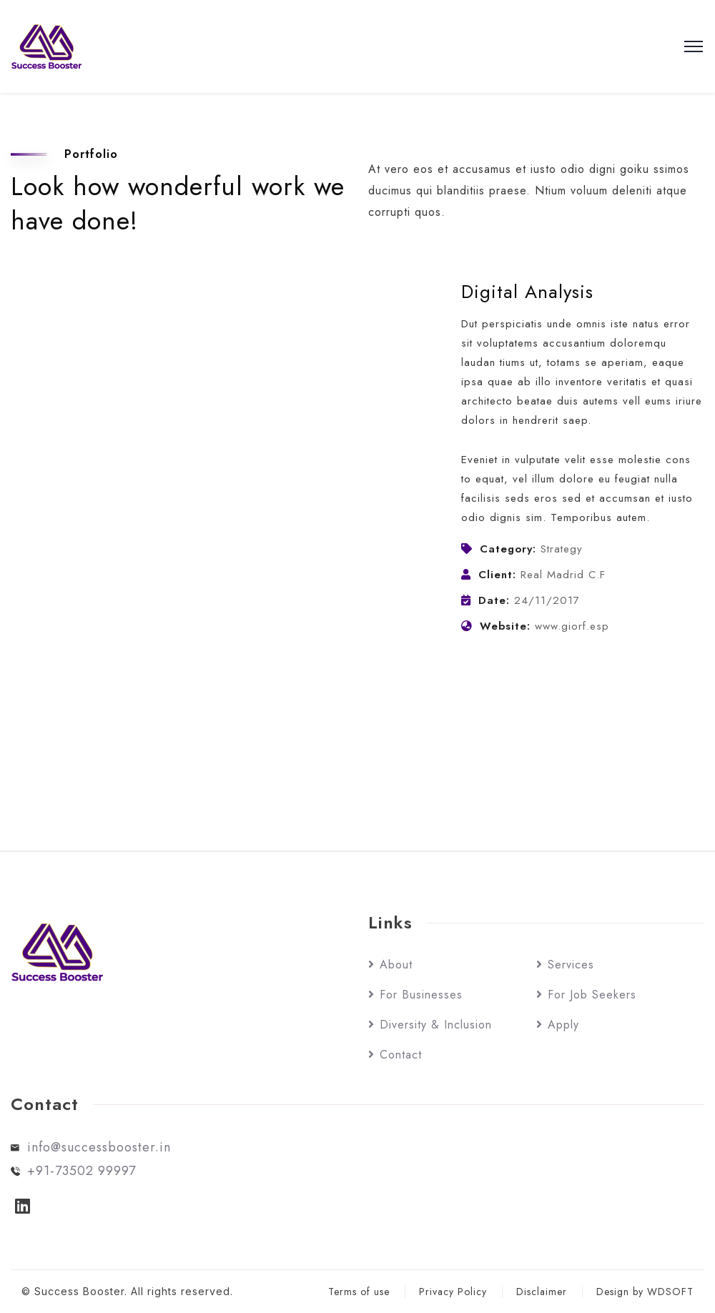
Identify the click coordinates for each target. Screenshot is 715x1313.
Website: (505, 626)
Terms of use (359, 1291)
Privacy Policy (453, 1291)
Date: (494, 600)
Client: (497, 575)
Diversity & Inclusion (436, 1024)
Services (571, 964)
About (396, 964)
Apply (563, 1024)
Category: (508, 549)
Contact (401, 1054)
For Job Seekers (592, 994)
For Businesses (421, 994)
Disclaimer (541, 1291)
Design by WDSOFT (645, 1291)
